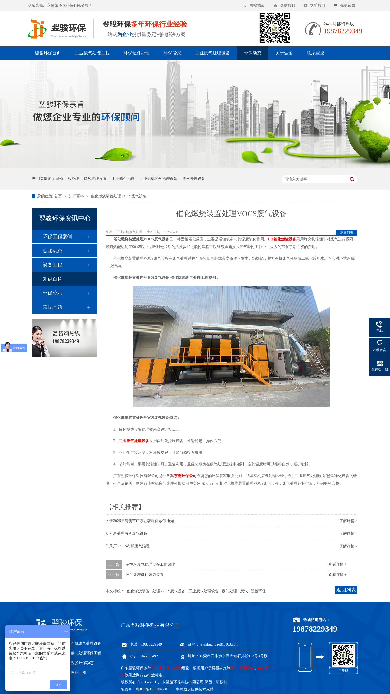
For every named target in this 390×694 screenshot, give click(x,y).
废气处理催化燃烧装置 (145, 575)
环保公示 (52, 293)
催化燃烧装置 (138, 591)
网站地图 (257, 5)
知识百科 (77, 196)
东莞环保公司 (185, 476)
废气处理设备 (194, 179)
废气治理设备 (95, 179)
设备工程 (52, 264)
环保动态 (252, 53)
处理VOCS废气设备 (168, 591)
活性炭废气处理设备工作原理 (150, 564)
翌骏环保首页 (48, 53)
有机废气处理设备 (86, 643)
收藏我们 (287, 5)
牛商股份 (183, 689)
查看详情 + (338, 564)
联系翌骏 (315, 53)
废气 (244, 591)
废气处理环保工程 (86, 653)
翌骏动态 (52, 250)
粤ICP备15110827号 (152, 689)
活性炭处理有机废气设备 (126, 533)
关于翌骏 (284, 53)
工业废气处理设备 (212, 53)
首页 (58, 196)
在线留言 (347, 5)
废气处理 (229, 591)
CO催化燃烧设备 (282, 239)
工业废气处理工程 (92, 53)
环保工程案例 (57, 236)
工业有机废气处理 (129, 232)
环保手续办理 (67, 179)
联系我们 (317, 5)
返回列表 (346, 232)
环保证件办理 (137, 53)
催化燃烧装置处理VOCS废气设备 (118, 196)
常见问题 (52, 307)
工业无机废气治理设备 (158, 179)
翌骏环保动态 (82, 663)
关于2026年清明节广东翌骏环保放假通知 (140, 521)
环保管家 (172, 53)
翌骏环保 (258, 591)
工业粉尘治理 (123, 179)
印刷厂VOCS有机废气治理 (128, 546)
